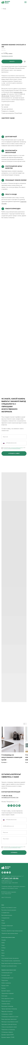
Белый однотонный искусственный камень (11, 963)
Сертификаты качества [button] (7, 56)
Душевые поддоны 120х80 (7, 1037)
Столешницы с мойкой (6, 1014)
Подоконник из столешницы (8, 1029)
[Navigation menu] (25, 2)
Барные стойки (5, 985)
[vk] (9, 805)
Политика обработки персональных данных (11, 930)
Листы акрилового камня (7, 998)
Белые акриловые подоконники (9, 1019)
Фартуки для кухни (5, 1001)
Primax (2, 955)
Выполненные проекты (6, 915)
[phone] (11, 805)
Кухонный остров (5, 975)
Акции (2, 920)
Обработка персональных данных (9, 933)
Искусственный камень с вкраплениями (10, 960)
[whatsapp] (17, 805)
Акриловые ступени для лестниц (9, 1024)
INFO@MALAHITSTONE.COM (9, 797)
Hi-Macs (3, 947)
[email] (14, 805)
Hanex (2, 945)
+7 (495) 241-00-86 (9, 879)
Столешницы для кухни (6, 972)
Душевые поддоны (5, 990)
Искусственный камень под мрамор (10, 958)
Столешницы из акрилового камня (9, 1016)
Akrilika (3, 942)
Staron (2, 953)
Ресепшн (3, 988)
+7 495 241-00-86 (6, 795)
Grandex (3, 940)
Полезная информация (7, 925)
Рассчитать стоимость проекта (8, 910)
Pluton (2, 950)
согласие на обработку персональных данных (12, 448)
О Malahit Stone (5, 912)
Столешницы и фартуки (7, 1032)
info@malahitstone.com (6, 881)
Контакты (3, 928)
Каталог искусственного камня (8, 907)
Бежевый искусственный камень (9, 966)
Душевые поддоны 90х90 (7, 1034)
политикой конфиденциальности (17, 447)
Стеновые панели (5, 1003)
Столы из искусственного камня (9, 1027)
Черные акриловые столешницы (9, 1008)
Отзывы (3, 923)
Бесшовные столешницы (7, 1006)
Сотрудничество (5, 918)
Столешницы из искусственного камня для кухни (11, 757)
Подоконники (4, 980)
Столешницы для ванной (7, 977)
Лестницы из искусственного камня (9, 1021)
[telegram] (19, 805)
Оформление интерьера (7, 993)
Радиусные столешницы (7, 1011)
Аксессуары (4, 996)
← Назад (3, 8)
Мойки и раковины (6, 983)
